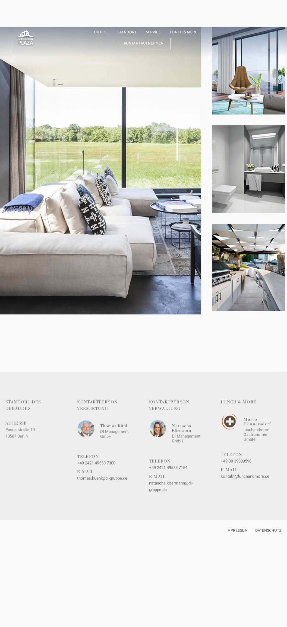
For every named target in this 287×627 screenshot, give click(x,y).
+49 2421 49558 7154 (168, 473)
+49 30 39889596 (236, 466)
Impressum (237, 536)
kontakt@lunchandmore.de (245, 481)
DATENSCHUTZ (268, 536)
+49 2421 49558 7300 (96, 468)
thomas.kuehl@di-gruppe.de (102, 483)
